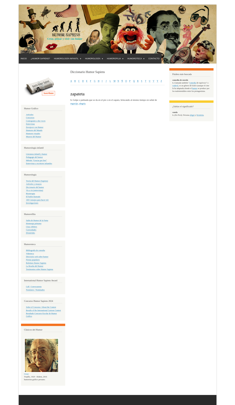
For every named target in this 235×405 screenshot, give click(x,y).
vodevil (175, 86)
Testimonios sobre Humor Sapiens (39, 269)
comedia (192, 83)
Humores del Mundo (34, 130)
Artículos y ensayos (34, 184)
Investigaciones (32, 203)
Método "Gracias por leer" (36, 160)
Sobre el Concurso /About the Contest (41, 307)
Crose (26, 374)
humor (194, 88)
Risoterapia (30, 194)
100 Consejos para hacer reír (37, 200)
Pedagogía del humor (34, 157)
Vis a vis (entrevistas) (34, 190)
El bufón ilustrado (33, 197)
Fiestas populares (33, 260)
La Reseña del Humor (34, 266)
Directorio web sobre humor (37, 257)
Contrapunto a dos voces (35, 121)
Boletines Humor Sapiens (36, 263)
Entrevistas (30, 124)
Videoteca (30, 254)
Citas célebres (31, 227)
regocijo (74, 103)
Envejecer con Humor (34, 127)
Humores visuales (33, 134)
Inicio (24, 58)
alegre (192, 115)
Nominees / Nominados (35, 290)
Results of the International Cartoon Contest (43, 310)
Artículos (29, 115)
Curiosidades (31, 230)
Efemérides (30, 233)
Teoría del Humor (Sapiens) (37, 181)
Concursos (30, 118)
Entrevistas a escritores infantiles (39, 163)
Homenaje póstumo (33, 223)
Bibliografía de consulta (35, 250)
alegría (82, 103)
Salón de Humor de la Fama (37, 220)
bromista (200, 115)
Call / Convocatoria (33, 287)
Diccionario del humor (35, 187)
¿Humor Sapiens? (40, 58)
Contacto (154, 58)
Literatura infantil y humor (36, 154)
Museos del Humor (33, 137)
